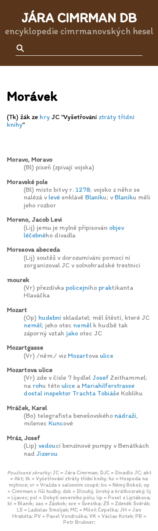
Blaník (94, 197)
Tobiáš (106, 393)
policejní (78, 287)
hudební (49, 317)
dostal (33, 393)
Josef (100, 377)
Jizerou (47, 453)
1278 (82, 189)
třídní (126, 117)
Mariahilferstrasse (108, 385)
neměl (33, 325)
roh (37, 385)
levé (54, 197)
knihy (14, 124)
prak (105, 287)
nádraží (125, 415)
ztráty (107, 117)
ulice (106, 355)
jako (72, 333)
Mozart (78, 355)
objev (116, 227)
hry (45, 117)
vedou (47, 445)
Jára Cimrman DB (79, 18)
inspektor (57, 393)
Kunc (55, 423)
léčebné (35, 235)
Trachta (84, 393)
